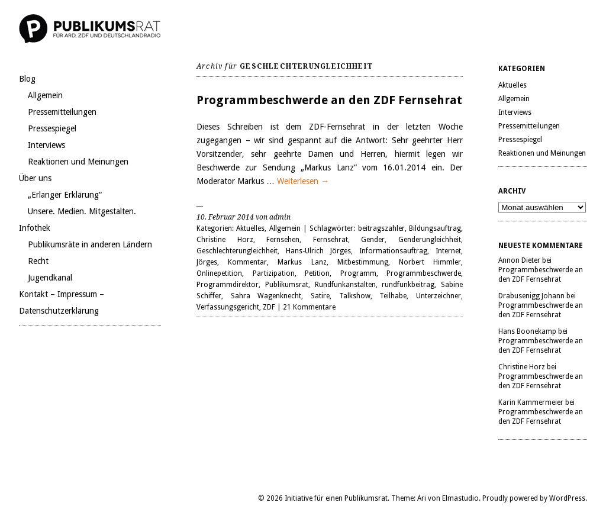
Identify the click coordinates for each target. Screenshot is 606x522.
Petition (317, 273)
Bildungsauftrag (435, 228)
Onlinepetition (219, 273)
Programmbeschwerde (423, 273)
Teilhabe (393, 296)
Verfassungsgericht (227, 307)
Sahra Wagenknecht (266, 296)
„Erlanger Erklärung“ (65, 194)
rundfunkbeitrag (408, 285)
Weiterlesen (303, 181)
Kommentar (247, 262)
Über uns (35, 178)
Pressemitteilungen (62, 112)
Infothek (34, 228)
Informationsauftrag (393, 251)
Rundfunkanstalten (345, 285)
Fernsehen (282, 240)
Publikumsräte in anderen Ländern (90, 244)
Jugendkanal (50, 277)
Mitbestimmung (362, 262)
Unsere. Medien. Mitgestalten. (82, 211)
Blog (27, 78)
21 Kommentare (309, 307)
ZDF (269, 307)
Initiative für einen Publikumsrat (336, 498)
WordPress (567, 498)
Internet (448, 251)
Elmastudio (460, 498)
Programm (358, 273)
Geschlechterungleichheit (237, 251)
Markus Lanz (302, 262)
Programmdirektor (227, 285)
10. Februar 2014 (225, 217)
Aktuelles (250, 228)
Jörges (206, 262)
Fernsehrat (330, 240)
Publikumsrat (286, 285)
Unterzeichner (438, 296)
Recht (38, 261)
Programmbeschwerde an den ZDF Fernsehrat (329, 100)
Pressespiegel (52, 128)
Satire (320, 296)
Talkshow (354, 296)
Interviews (46, 145)
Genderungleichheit (429, 240)
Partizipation (274, 273)
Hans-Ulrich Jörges (318, 251)
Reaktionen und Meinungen (78, 161)
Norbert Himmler (430, 262)
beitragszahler (381, 228)
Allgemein (45, 95)
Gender (373, 240)
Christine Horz (224, 240)
